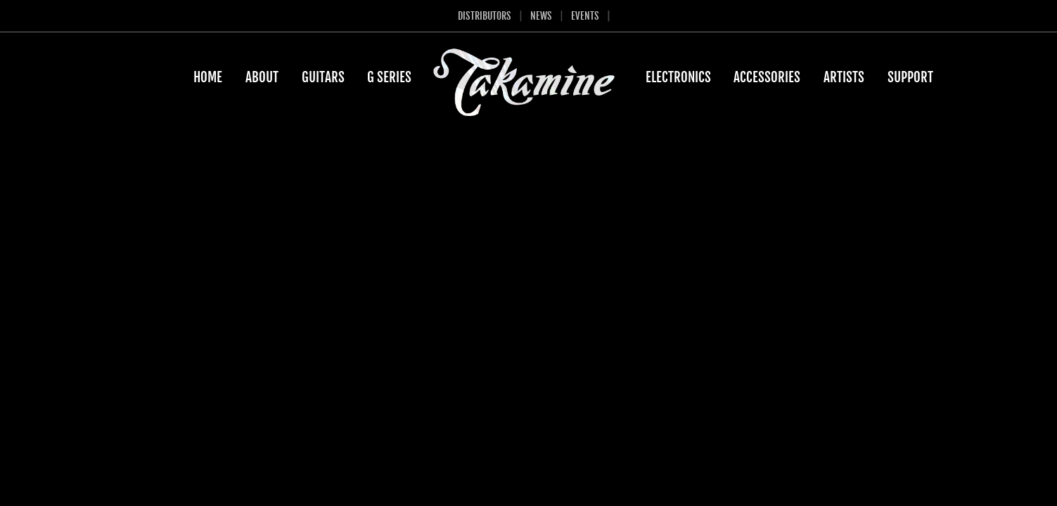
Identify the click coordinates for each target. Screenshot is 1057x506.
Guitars (323, 77)
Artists (844, 77)
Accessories (767, 77)
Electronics (678, 77)
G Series (389, 77)
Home (207, 77)
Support (910, 77)
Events (585, 16)
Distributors (484, 16)
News (541, 16)
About (261, 77)
